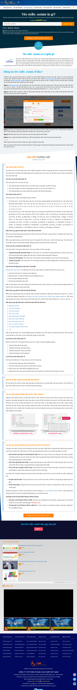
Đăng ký (38, 529)
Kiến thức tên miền (69, 582)
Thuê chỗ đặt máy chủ (67, 644)
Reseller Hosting (54, 653)
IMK (22, 547)
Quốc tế (16, 28)
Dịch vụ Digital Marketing (32, 641)
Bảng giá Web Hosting (55, 636)
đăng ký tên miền (32, 296)
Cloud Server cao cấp (66, 653)
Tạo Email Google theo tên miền (18, 326)
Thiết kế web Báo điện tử (20, 644)
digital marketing (61, 296)
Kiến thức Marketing (31, 656)
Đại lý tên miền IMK (51, 78)
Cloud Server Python (66, 656)
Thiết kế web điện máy (7, 641)
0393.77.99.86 (35, 681)
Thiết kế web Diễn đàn (19, 650)
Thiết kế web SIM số (7, 656)
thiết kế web (51, 296)
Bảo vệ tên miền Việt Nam (16, 319)
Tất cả (5, 28)
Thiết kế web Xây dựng (7, 647)
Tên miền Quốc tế (28, 7)
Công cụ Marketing (30, 653)
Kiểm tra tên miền (14, 85)
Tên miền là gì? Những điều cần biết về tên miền (32, 561)
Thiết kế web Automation (20, 636)
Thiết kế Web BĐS (6, 650)
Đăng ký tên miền (8, 7)
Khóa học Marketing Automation (32, 650)
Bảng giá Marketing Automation (32, 647)
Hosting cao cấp (54, 647)
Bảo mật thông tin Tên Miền (17, 316)
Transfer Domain (67, 7)
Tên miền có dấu (38, 7)
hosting (40, 296)
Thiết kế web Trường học (20, 653)
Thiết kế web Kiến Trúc (19, 647)
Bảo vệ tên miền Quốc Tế (16, 321)
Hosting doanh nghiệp (55, 644)
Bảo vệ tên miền (57, 7)
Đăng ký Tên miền (42, 636)
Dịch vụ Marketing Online (32, 644)
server (45, 296)
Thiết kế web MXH (18, 641)
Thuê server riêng (66, 641)
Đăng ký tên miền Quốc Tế (14, 270)
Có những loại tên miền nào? (26, 571)
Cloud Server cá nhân (66, 647)
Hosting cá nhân (54, 641)
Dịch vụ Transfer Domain (16, 324)
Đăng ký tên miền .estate (18, 80)
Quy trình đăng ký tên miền (26, 552)
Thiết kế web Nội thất (7, 653)
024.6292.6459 (46, 681)
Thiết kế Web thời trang (7, 644)
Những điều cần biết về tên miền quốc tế (30, 545)
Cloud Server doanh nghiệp (67, 650)
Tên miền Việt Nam (17, 7)
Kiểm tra (68, 24)
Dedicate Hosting (54, 656)
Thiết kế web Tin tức (19, 656)
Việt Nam (10, 28)
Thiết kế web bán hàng (7, 636)
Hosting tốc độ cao (54, 650)
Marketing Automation (31, 636)
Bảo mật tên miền (47, 7)
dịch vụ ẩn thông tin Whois (50, 490)
